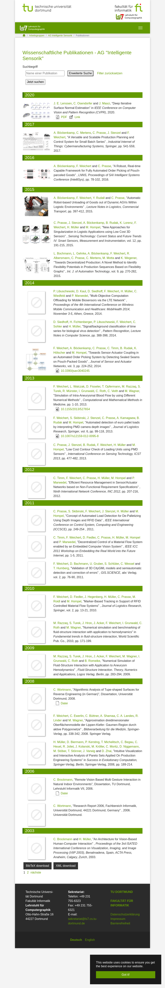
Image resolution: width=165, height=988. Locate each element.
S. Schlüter (111, 603)
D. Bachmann (79, 603)
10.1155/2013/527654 (72, 449)
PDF (60, 156)
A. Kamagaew (126, 458)
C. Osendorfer (83, 143)
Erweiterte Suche (80, 113)
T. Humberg (61, 608)
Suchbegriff (30, 106)
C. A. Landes (125, 755)
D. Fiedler (89, 577)
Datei (61, 743)
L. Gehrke (79, 293)
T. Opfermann (111, 426)
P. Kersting (92, 781)
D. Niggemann (129, 786)
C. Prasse (99, 172)
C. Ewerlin (77, 755)
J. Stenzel (114, 172)
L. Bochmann (62, 293)
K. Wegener (128, 298)
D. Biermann (75, 781)
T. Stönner (74, 790)
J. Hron (87, 663)
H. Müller (73, 267)
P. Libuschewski (64, 331)
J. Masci (104, 143)
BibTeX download (37, 905)
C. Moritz (112, 786)
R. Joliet (68, 786)
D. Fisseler (93, 426)
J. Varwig (89, 790)
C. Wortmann (62, 729)
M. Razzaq (129, 426)
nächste (36, 912)
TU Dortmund (121, 931)
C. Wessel (127, 603)
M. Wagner (132, 431)
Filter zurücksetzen (109, 113)
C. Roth (101, 431)
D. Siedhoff (95, 331)
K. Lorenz (126, 262)
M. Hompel (93, 267)
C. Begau (127, 781)
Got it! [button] (126, 974)
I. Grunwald (86, 431)
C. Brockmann (62, 819)
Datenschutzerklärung (125, 954)
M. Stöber (59, 790)
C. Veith (113, 431)
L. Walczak (77, 426)
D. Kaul (81, 331)
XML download (66, 905)
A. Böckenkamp (64, 172)
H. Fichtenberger (81, 361)
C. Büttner (92, 755)
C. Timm (112, 388)
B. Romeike (92, 700)
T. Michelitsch (110, 781)
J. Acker (99, 663)
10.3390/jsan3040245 (72, 410)
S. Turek (75, 663)
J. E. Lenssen (63, 143)
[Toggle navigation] (140, 28)
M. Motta (108, 298)
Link (73, 156)
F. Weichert (83, 206)
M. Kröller (98, 786)
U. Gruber (96, 603)
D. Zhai (107, 790)
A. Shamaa (107, 755)
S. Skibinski (78, 458)
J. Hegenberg (94, 636)
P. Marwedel (80, 335)
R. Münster (70, 431)
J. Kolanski (82, 786)
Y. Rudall (99, 238)
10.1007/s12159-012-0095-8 (76, 476)
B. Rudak (112, 262)
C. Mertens (83, 172)
